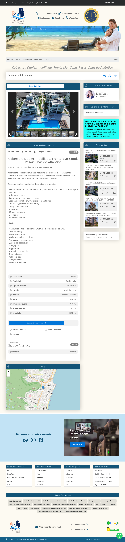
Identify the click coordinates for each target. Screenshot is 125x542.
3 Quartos (69, 477)
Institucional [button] (30, 29)
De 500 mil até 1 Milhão (103, 481)
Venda (17, 59)
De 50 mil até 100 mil (102, 474)
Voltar (115, 59)
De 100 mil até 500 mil (103, 477)
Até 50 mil (98, 470)
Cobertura (38, 59)
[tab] (14, 86)
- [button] (8, 375)
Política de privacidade (92, 539)
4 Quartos (69, 481)
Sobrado (39, 477)
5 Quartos (69, 485)
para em (54, 501)
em (32, 501)
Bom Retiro (11, 474)
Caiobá (9, 470)
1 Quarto (69, 470)
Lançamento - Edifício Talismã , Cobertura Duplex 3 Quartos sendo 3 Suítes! (100, 214)
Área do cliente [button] (109, 3)
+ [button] (8, 371)
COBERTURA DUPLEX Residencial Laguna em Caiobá (100, 151)
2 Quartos (69, 474)
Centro (9, 481)
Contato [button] (43, 29)
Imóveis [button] (18, 29)
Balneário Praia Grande (15, 477)
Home (10, 29)
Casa (38, 474)
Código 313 (48, 59)
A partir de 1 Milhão (102, 485)
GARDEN (39, 485)
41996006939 (101, 97)
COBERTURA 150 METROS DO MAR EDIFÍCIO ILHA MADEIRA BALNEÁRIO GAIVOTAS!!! (99, 167)
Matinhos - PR (27, 59)
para (15, 501)
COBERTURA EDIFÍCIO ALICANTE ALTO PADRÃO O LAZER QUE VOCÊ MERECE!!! (99, 199)
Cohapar (10, 485)
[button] (13, 111)
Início (10, 59)
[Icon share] (43, 18)
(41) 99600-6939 (50, 13)
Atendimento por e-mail (48, 527)
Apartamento (41, 470)
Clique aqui (89, 237)
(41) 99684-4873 (72, 13)
